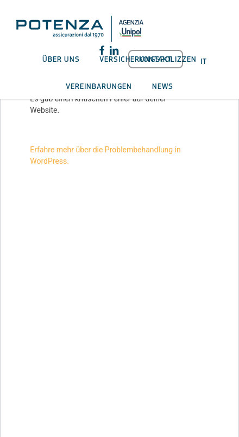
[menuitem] (204, 60)
